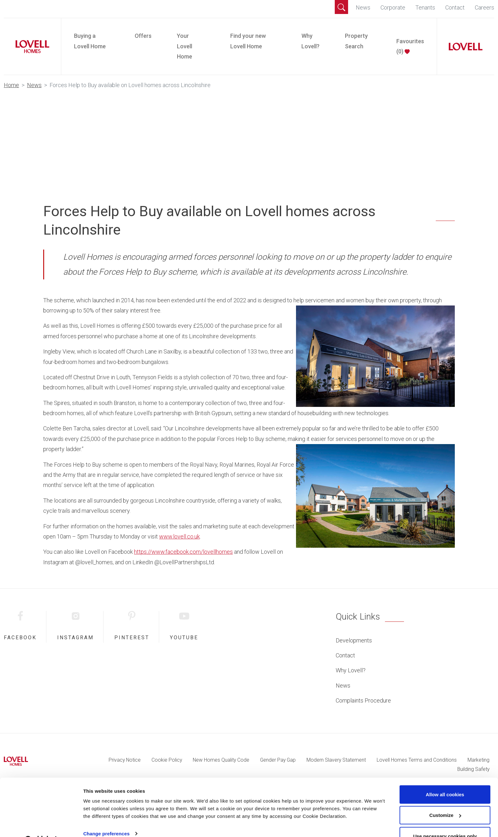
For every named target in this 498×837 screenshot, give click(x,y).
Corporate (392, 7)
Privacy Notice (125, 760)
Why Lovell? (310, 40)
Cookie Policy (166, 760)
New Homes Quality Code (221, 760)
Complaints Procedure (363, 700)
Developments (354, 640)
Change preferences (106, 817)
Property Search (356, 40)
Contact (455, 7)
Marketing (478, 760)
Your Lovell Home (184, 46)
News (363, 7)
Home (11, 85)
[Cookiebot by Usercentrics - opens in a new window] (41, 824)
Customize (445, 799)
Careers (484, 7)
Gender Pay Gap (278, 760)
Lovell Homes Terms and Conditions (417, 760)
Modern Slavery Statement (336, 760)
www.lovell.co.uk (179, 536)
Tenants (425, 7)
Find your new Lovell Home (248, 40)
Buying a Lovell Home (90, 40)
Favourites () (410, 46)
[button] (341, 7)
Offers (143, 35)
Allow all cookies (445, 778)
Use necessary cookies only (445, 820)
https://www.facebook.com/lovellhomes (183, 551)
